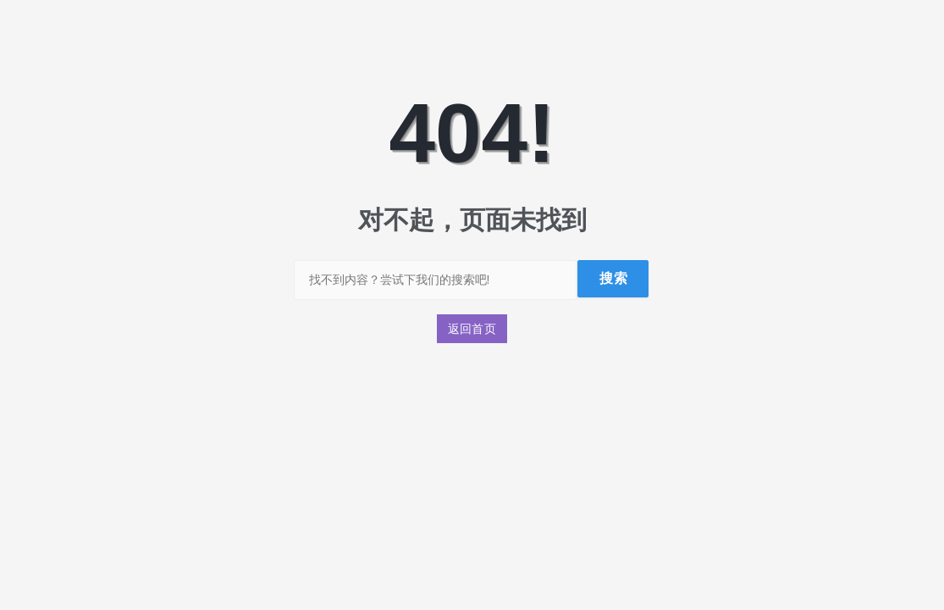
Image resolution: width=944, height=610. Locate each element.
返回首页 (472, 329)
